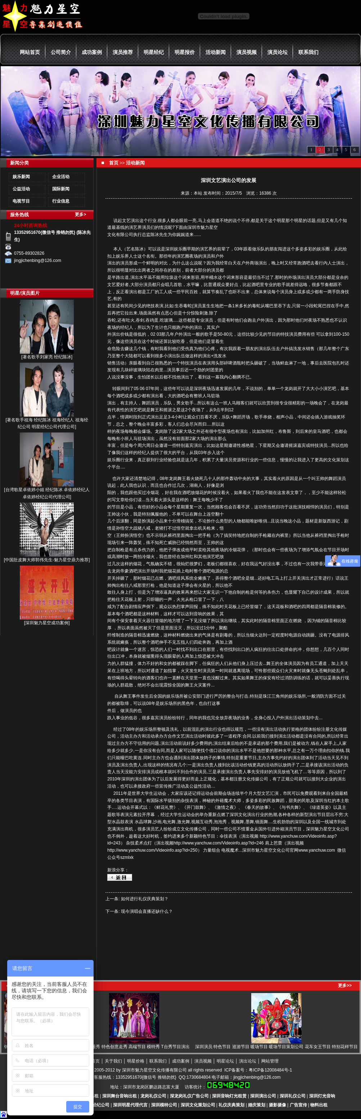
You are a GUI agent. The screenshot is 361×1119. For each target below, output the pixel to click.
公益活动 (21, 188)
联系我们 (308, 52)
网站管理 (270, 1061)
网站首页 (30, 52)
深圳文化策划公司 (198, 1104)
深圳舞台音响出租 (119, 1095)
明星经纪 (154, 52)
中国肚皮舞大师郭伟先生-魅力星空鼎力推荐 (47, 559)
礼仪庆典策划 (231, 1104)
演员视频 (246, 52)
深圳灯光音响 (322, 1095)
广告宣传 (298, 1104)
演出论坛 (247, 1061)
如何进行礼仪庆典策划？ (144, 898)
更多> (80, 214)
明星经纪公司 (96, 1104)
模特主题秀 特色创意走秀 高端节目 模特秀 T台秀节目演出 (137, 1046)
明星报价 (185, 52)
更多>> (345, 985)
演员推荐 (123, 52)
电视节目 (21, 201)
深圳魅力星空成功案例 (46, 622)
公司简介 (61, 52)
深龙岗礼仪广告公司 (189, 1095)
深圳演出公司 (263, 1095)
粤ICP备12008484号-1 (270, 1070)
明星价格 (135, 1061)
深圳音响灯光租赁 (229, 1095)
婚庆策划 (256, 1104)
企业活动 (60, 176)
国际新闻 (60, 188)
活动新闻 (216, 52)
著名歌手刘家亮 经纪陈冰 (47, 356)
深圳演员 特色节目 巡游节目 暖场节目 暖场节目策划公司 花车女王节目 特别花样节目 (279, 1046)
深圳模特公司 (164, 1104)
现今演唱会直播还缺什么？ (147, 911)
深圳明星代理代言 (130, 1104)
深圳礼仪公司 (293, 1095)
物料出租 (319, 1104)
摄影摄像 (277, 1104)
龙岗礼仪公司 (153, 1095)
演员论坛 (277, 52)
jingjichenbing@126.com (256, 1077)
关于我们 (113, 1061)
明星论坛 (225, 1061)
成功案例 (92, 52)
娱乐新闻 (21, 176)
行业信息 (60, 201)
